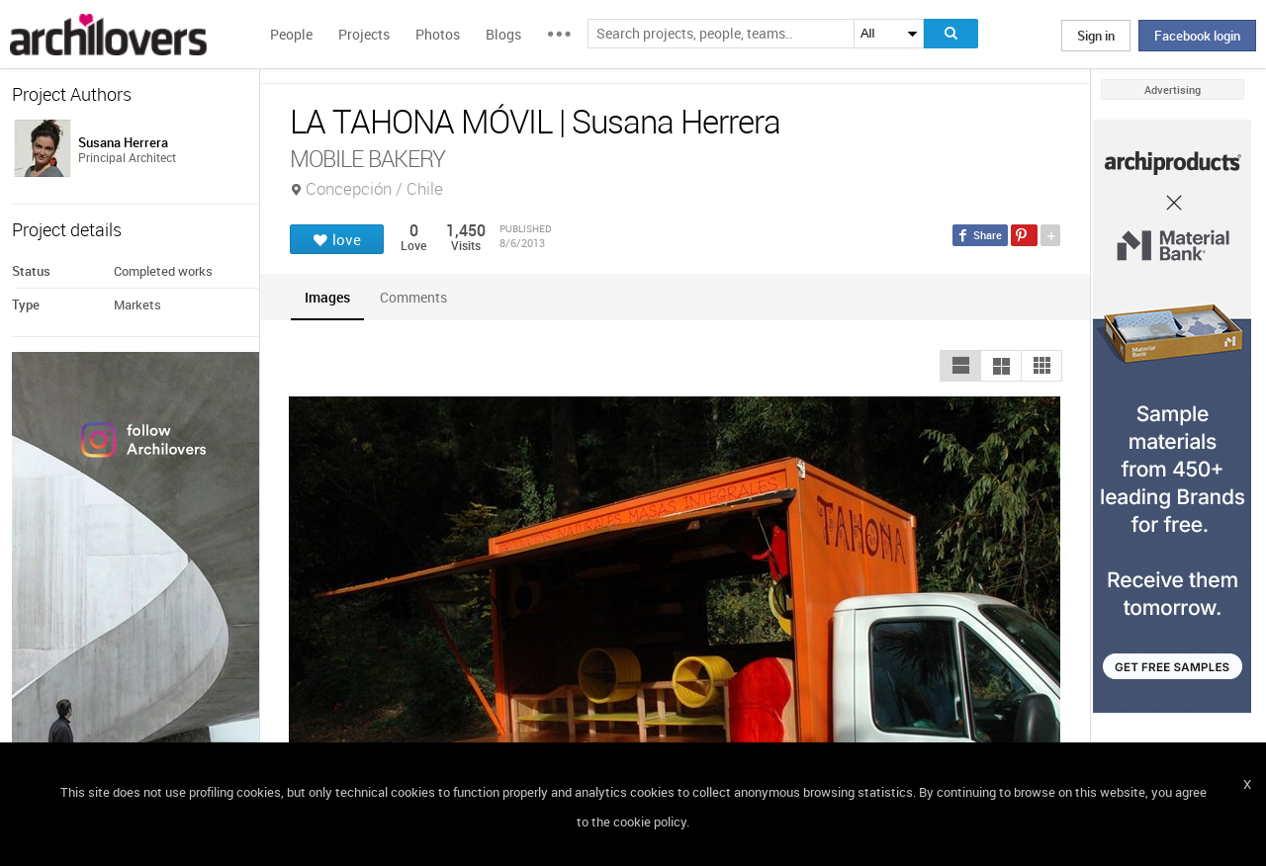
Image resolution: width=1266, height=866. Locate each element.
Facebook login (1197, 35)
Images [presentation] (327, 297)
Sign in (1096, 35)
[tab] (327, 297)
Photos (437, 34)
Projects (364, 34)
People (291, 34)
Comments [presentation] (418, 297)
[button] (960, 366)
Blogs (503, 34)
